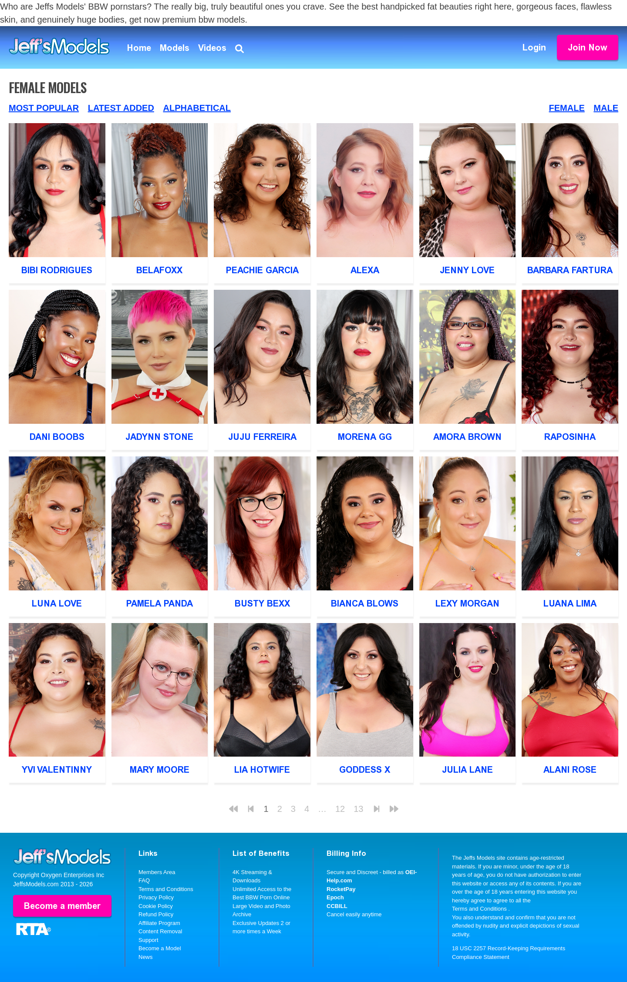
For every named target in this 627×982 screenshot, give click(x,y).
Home (139, 48)
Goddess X (364, 769)
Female (567, 108)
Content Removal (160, 931)
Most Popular (44, 108)
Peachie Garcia (262, 270)
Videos (212, 48)
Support (148, 940)
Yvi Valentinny (57, 769)
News (145, 957)
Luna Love (57, 603)
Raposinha (570, 437)
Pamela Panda (159, 603)
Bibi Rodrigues (56, 270)
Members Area (156, 872)
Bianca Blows (364, 603)
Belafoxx (159, 270)
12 (340, 809)
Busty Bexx (262, 603)
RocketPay (341, 889)
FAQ (144, 880)
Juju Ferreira (262, 437)
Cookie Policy (155, 906)
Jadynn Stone (159, 437)
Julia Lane (467, 769)
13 (358, 809)
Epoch (335, 897)
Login (534, 47)
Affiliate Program (159, 923)
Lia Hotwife (262, 769)
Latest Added (121, 108)
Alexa (365, 270)
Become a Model (159, 948)
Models (174, 48)
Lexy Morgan (467, 603)
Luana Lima (570, 603)
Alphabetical (197, 108)
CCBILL (337, 906)
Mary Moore (159, 769)
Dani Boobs (57, 437)
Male (605, 108)
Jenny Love (467, 270)
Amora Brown (467, 437)
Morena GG (365, 437)
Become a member (62, 906)
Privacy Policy (156, 897)
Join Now (587, 47)
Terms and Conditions (165, 889)
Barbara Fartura (570, 270)
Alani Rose (570, 769)
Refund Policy (155, 914)
